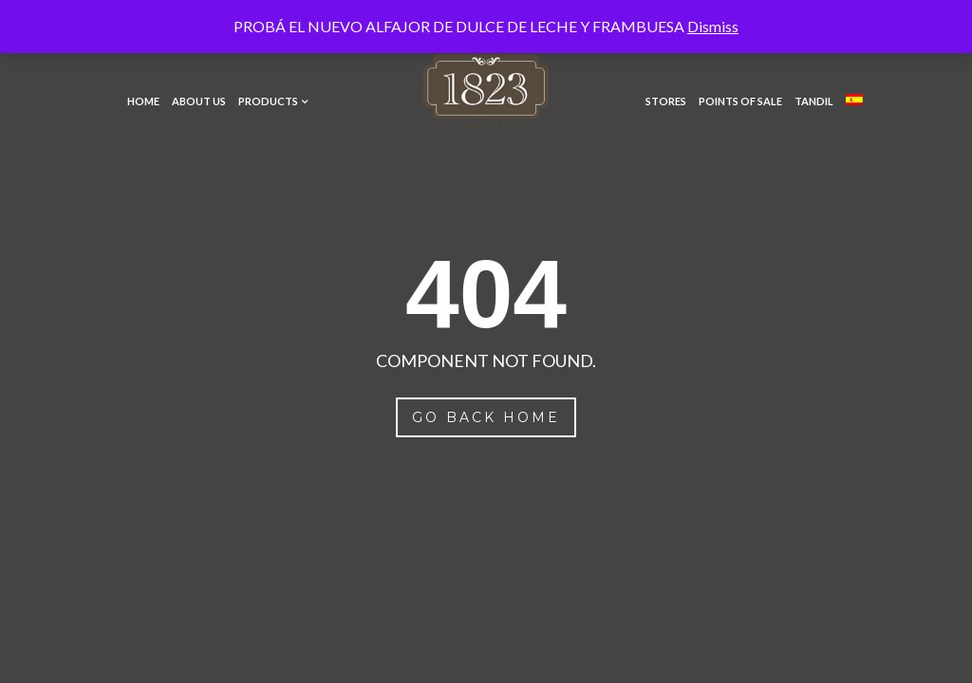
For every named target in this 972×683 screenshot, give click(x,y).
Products (268, 101)
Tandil (813, 101)
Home (143, 101)
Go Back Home (486, 417)
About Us (199, 101)
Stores (665, 101)
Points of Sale (740, 101)
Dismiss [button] (712, 26)
